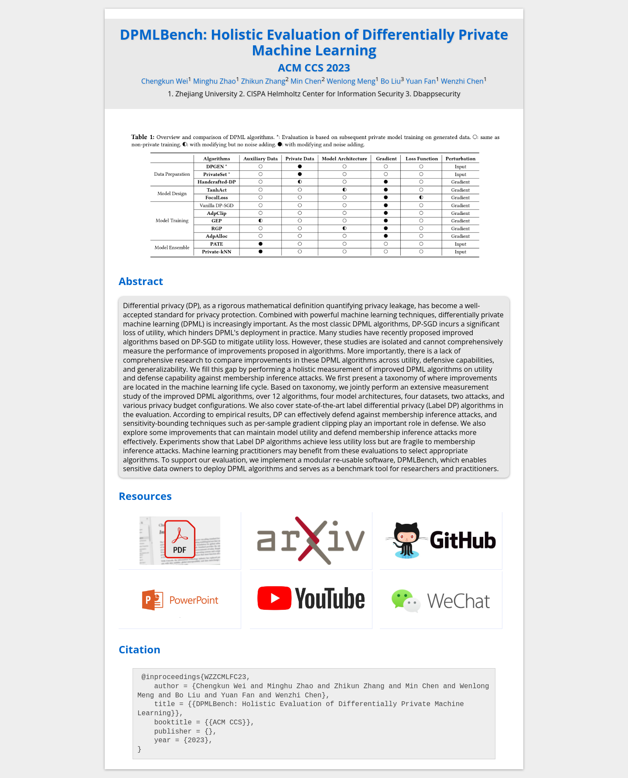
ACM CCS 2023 (314, 67)
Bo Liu (391, 81)
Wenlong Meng (351, 81)
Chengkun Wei (164, 81)
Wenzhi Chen (462, 81)
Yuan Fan (421, 81)
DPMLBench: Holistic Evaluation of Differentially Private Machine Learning (314, 42)
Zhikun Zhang (263, 81)
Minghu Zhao (214, 81)
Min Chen (305, 81)
